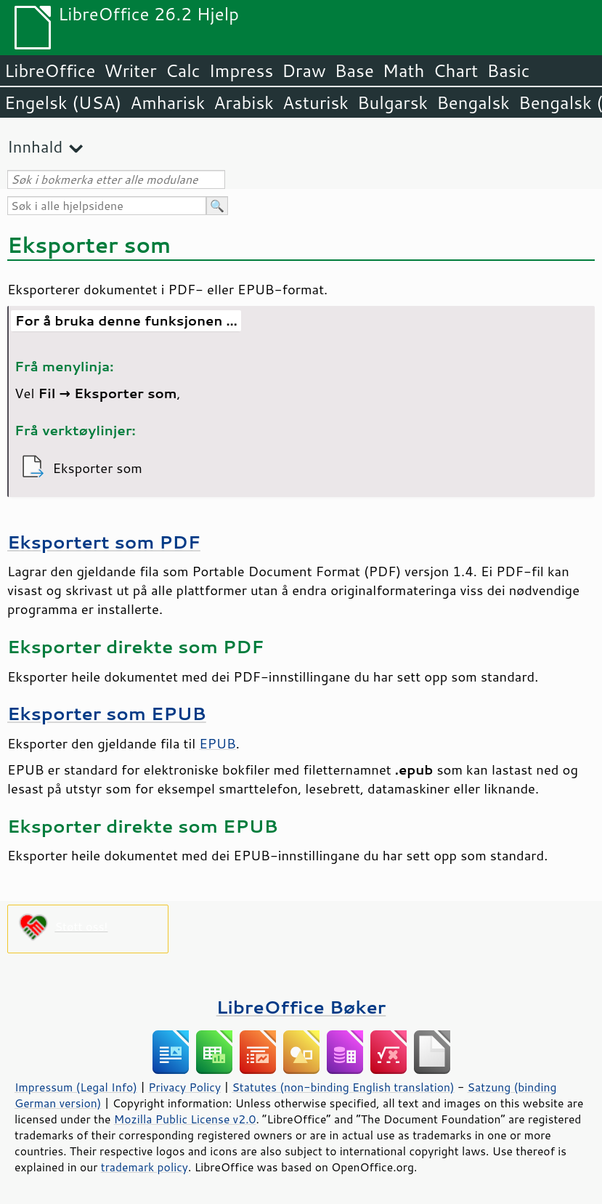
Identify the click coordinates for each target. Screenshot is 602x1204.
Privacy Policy (184, 1087)
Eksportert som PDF (103, 541)
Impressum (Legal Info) (76, 1087)
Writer (130, 70)
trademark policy (144, 1167)
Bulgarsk (392, 102)
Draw (303, 70)
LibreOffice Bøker (301, 1006)
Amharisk (167, 102)
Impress (241, 70)
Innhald (34, 146)
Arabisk (243, 102)
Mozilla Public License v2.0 (185, 1119)
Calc (183, 70)
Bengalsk (473, 102)
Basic (508, 70)
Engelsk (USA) (62, 102)
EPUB (217, 743)
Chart (455, 70)
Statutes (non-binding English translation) (343, 1087)
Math (404, 70)
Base (354, 70)
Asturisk (315, 102)
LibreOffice (49, 70)
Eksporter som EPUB (106, 713)
